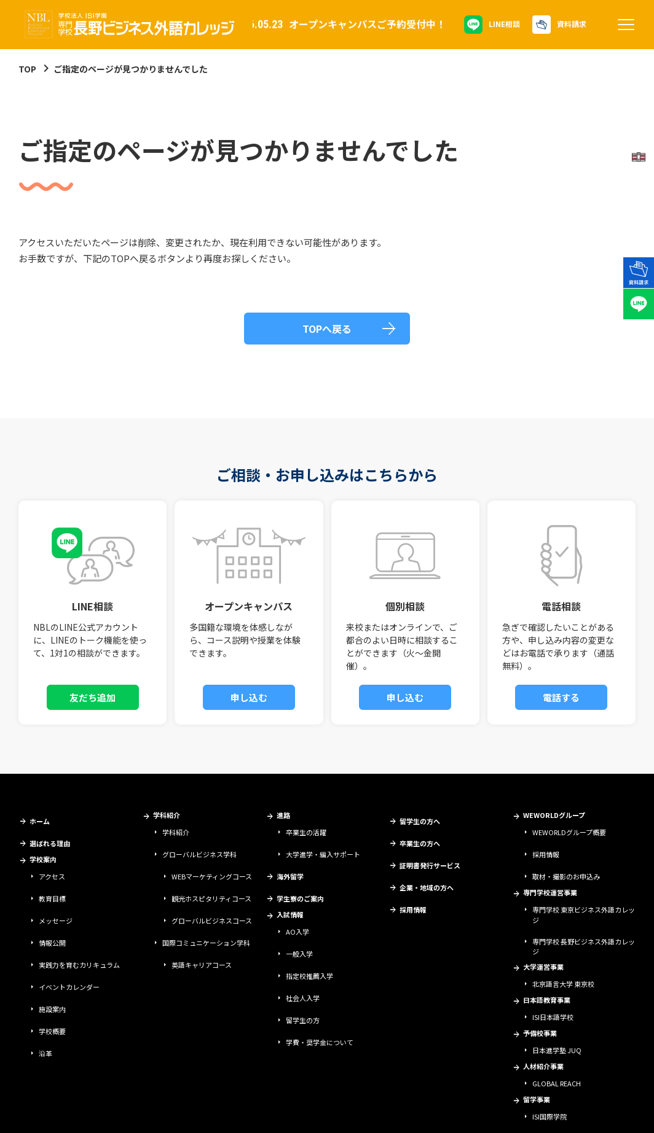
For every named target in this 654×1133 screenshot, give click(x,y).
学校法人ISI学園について (52, 1112)
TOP (27, 68)
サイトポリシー (120, 1112)
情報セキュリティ (177, 1112)
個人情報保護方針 (238, 1112)
